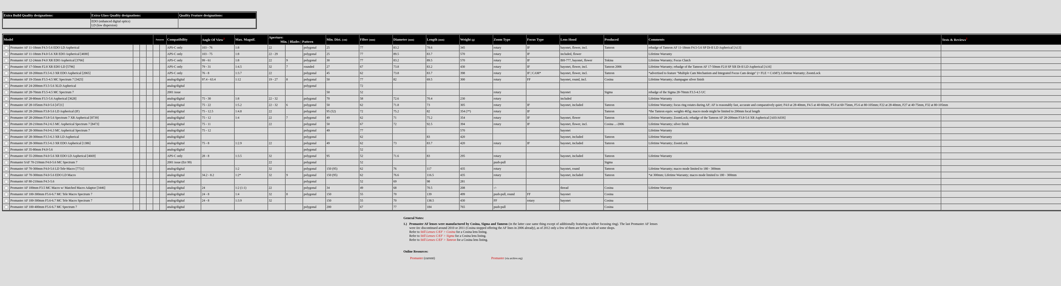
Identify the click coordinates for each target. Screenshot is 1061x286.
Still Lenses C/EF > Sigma (437, 236)
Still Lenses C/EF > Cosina (437, 232)
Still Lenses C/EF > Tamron (438, 240)
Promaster (416, 258)
